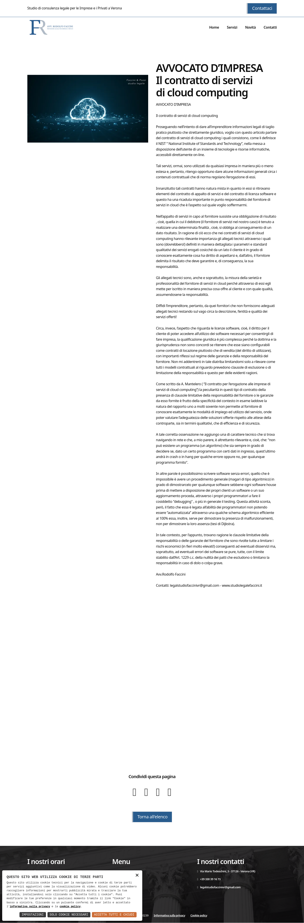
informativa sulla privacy (30, 907)
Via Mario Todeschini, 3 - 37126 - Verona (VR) (226, 871)
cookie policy (70, 907)
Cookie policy (198, 915)
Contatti (270, 27)
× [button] (137, 875)
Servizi (232, 27)
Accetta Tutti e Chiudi (114, 915)
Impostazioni (32, 915)
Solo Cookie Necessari (68, 915)
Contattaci (262, 8)
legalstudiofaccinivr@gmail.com (219, 887)
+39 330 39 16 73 (209, 879)
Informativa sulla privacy (169, 915)
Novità (250, 27)
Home (214, 27)
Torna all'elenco (152, 817)
